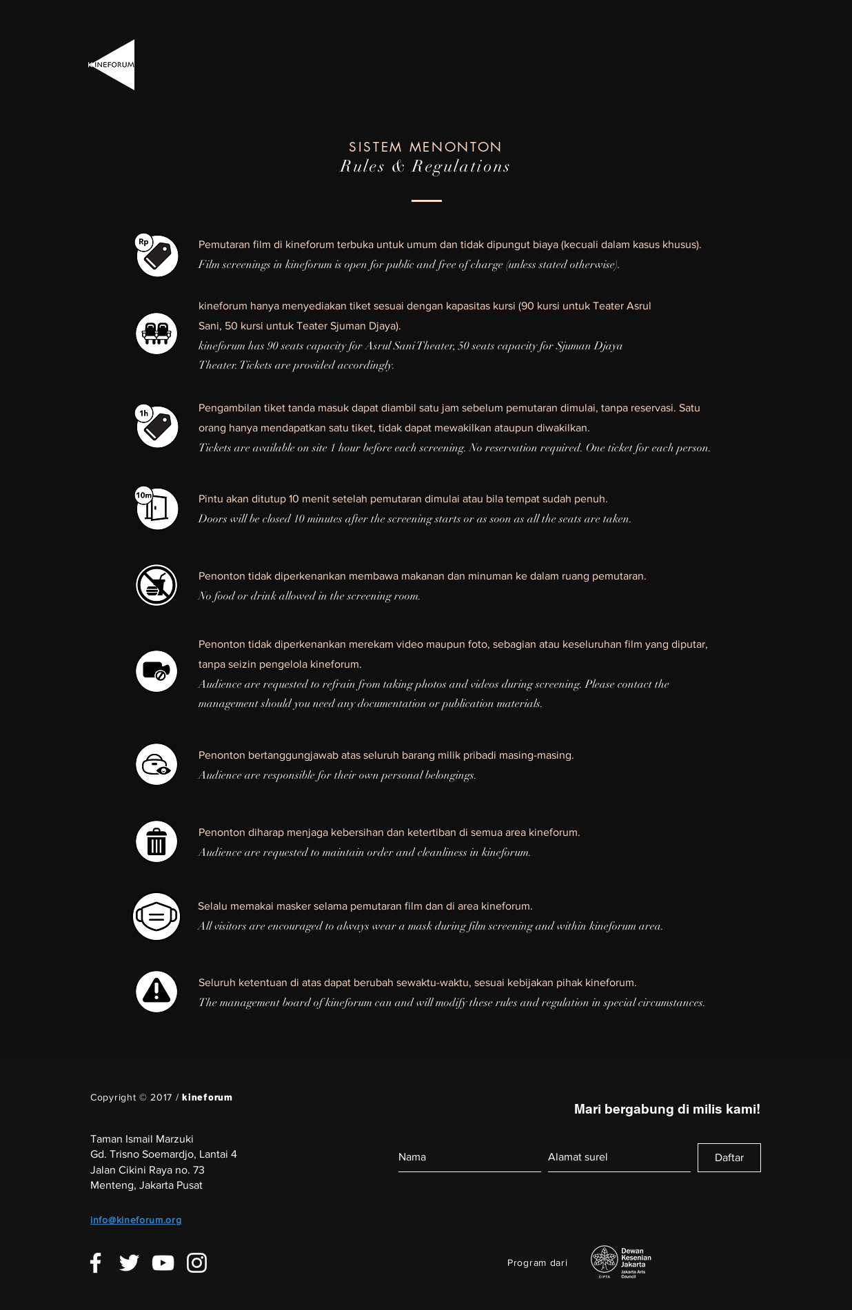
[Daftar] (729, 1157)
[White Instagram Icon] (196, 1262)
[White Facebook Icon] (95, 1262)
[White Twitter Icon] (129, 1262)
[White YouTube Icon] (163, 1262)
